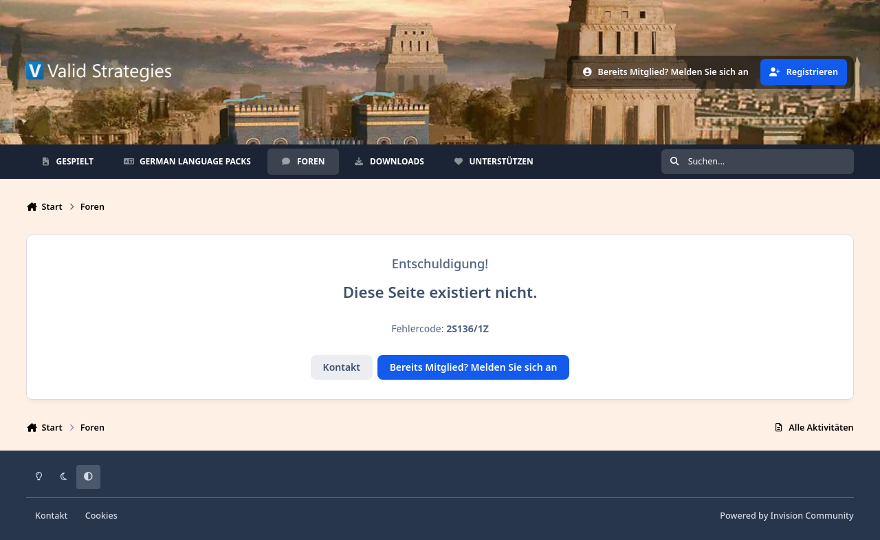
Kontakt (341, 367)
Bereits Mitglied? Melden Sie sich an (474, 367)
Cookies (101, 515)
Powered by (786, 515)
